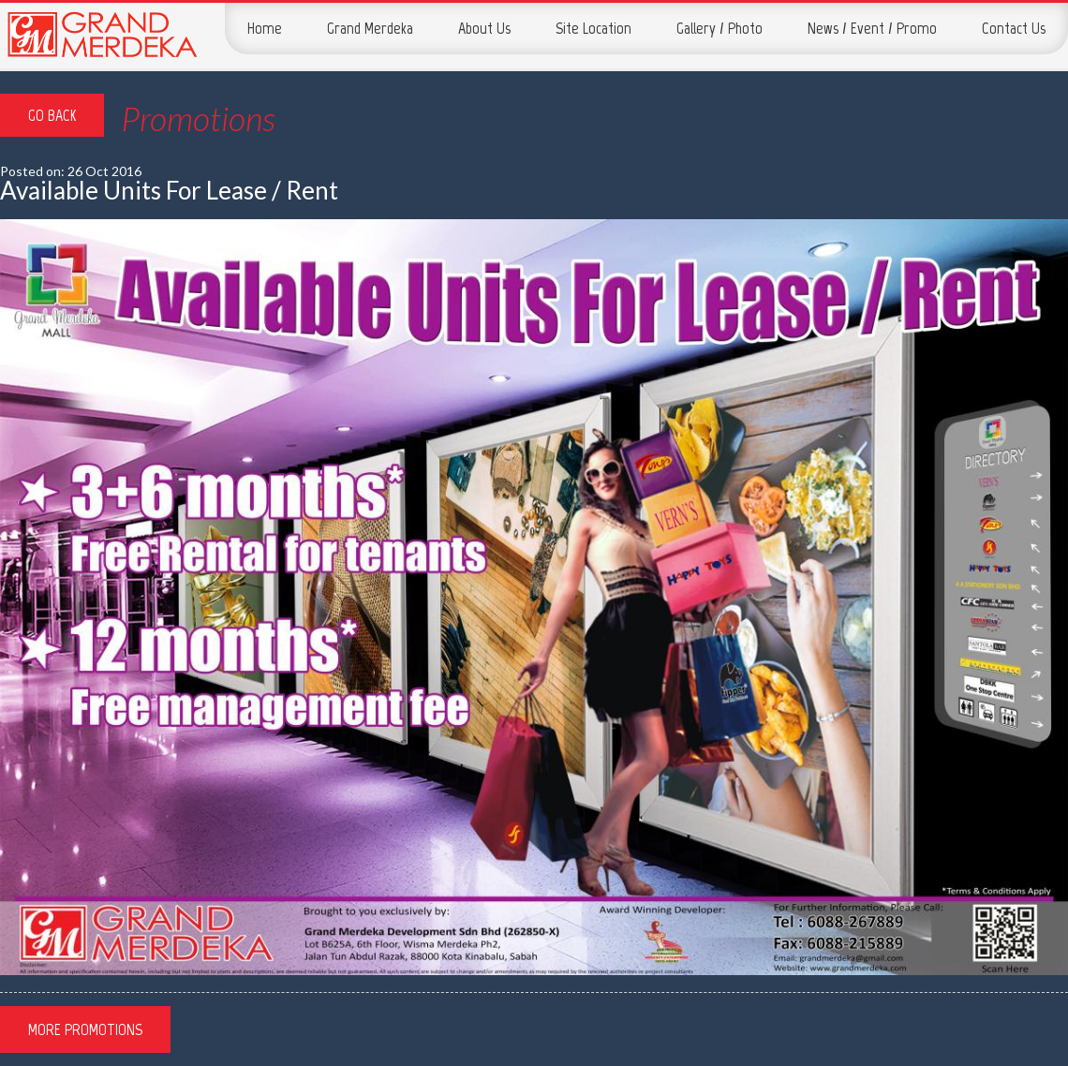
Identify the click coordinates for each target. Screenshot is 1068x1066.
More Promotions (85, 1029)
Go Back (52, 115)
